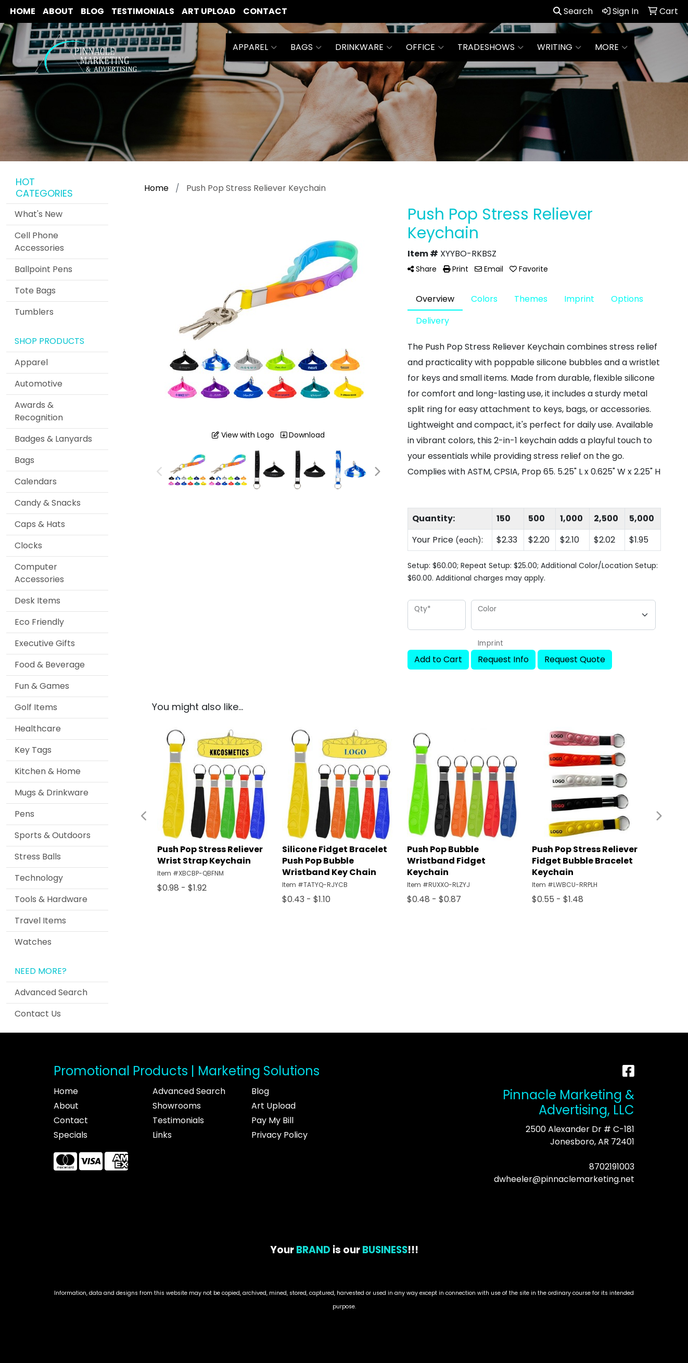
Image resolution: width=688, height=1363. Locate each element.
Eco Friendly (39, 622)
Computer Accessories (39, 573)
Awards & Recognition (39, 411)
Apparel (255, 47)
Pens (24, 814)
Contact (265, 11)
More (611, 47)
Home (22, 11)
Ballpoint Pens (43, 269)
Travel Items (40, 921)
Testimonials (142, 11)
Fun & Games (42, 686)
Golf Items (36, 707)
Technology (39, 878)
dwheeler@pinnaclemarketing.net (564, 1179)
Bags (306, 47)
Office (425, 47)
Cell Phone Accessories (39, 241)
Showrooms (176, 1106)
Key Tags (33, 750)
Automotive (38, 384)
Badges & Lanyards (53, 439)
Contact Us (38, 1014)
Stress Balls (38, 857)
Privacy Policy (279, 1135)
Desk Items (37, 601)
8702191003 (611, 1167)
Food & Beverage (50, 665)
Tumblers (34, 312)
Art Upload (209, 11)
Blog (92, 11)
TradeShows (490, 47)
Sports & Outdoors (53, 835)
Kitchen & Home (48, 771)
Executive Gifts (45, 643)
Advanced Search (51, 992)
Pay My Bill (272, 1120)
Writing (559, 47)
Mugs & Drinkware (51, 793)
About (58, 11)
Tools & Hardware (51, 899)
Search (573, 11)
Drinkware (363, 47)
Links (162, 1135)
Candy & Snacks (48, 503)
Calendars (36, 481)
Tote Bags (35, 291)
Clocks (28, 545)
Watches (33, 942)
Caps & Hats (40, 524)
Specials (70, 1135)
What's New (38, 214)
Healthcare (38, 729)
